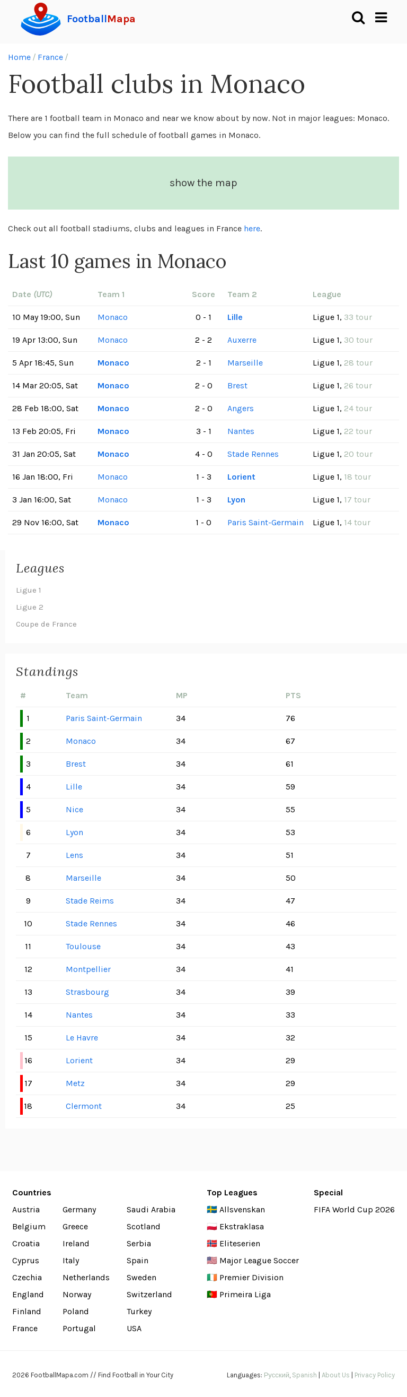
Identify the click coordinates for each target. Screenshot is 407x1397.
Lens (74, 855)
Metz (75, 1083)
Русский (276, 1375)
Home (19, 57)
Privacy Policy (375, 1375)
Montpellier (88, 969)
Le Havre (82, 1037)
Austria (26, 1209)
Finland (26, 1311)
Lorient (241, 477)
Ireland (76, 1243)
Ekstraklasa (241, 1226)
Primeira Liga (245, 1294)
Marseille (245, 363)
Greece (75, 1226)
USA (134, 1328)
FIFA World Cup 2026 (354, 1209)
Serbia (139, 1243)
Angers (240, 408)
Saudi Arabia (151, 1209)
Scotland (144, 1226)
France (50, 57)
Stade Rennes (253, 454)
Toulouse (83, 946)
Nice (74, 809)
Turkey (139, 1311)
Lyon (236, 499)
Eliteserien (239, 1243)
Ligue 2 (29, 607)
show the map (203, 183)
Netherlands (86, 1277)
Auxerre (241, 340)
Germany (79, 1209)
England (28, 1294)
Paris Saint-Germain (265, 522)
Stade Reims (90, 901)
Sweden (141, 1277)
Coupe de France (46, 624)
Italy (71, 1260)
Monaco (113, 317)
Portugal (79, 1328)
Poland (76, 1311)
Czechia (27, 1277)
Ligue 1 (28, 590)
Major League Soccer (259, 1260)
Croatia (26, 1243)
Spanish (304, 1375)
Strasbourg (87, 992)
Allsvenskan (242, 1209)
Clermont (84, 1106)
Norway (77, 1294)
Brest (237, 385)
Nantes (240, 431)
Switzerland (149, 1294)
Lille (235, 317)
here (252, 228)
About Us (336, 1375)
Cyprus (25, 1260)
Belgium (29, 1226)
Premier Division (251, 1277)
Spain (137, 1260)
